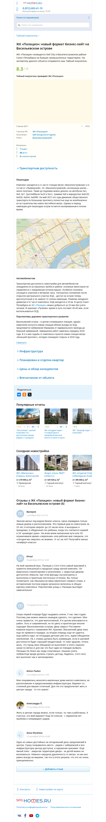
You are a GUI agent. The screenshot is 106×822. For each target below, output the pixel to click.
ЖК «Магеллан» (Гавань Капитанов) (28, 458)
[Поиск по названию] (53, 25)
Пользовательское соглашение (66, 799)
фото (23, 152)
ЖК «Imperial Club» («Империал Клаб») (84, 458)
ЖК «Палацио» (40, 131)
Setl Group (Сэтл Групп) (44, 134)
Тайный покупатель (27, 35)
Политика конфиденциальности (31, 799)
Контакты (25, 781)
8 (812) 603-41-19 (32, 8)
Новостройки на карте (51, 781)
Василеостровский (42, 137)
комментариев (28, 156)
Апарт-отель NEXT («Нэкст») (56, 458)
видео (23, 148)
